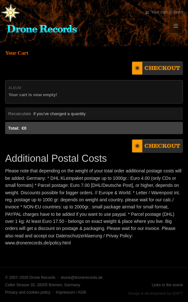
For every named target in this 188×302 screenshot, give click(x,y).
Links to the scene (167, 285)
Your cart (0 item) (164, 12)
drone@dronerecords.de (82, 277)
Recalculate (19, 113)
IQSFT (177, 293)
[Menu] (176, 25)
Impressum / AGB (71, 292)
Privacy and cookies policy (27, 292)
